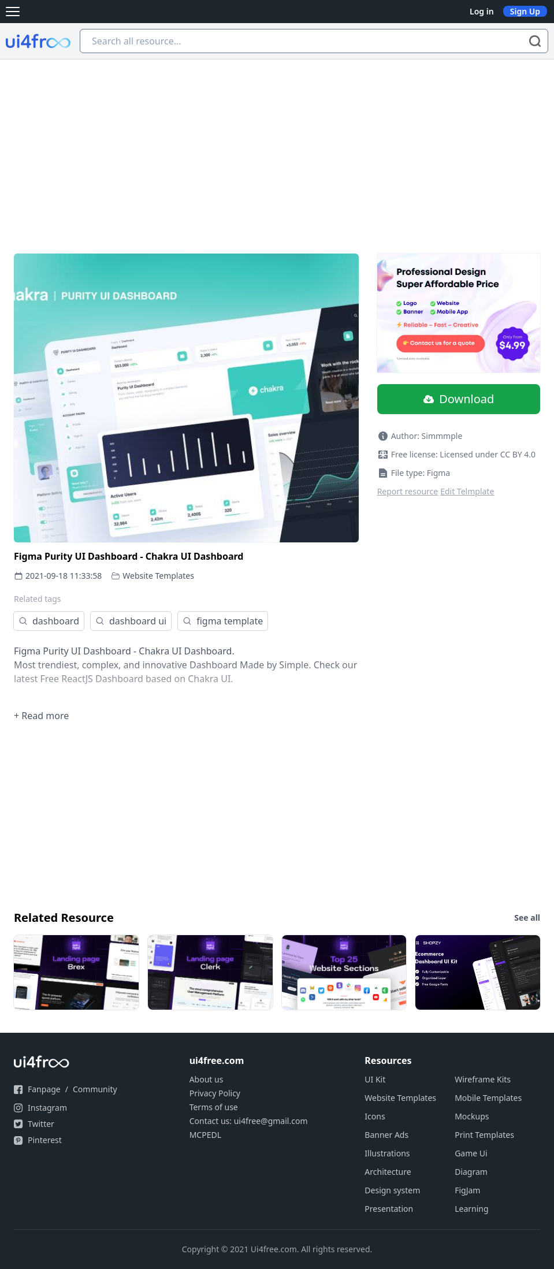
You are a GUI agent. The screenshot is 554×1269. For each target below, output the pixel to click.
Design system (392, 1190)
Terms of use (213, 1106)
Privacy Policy (214, 1093)
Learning (471, 1208)
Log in (482, 11)
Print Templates (484, 1134)
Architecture (388, 1171)
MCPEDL (205, 1134)
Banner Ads (386, 1134)
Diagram (471, 1171)
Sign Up (525, 11)
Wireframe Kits (483, 1079)
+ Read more (41, 715)
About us (206, 1079)
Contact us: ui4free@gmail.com (248, 1120)
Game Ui (471, 1153)
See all (527, 917)
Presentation (389, 1208)
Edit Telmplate (467, 491)
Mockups (472, 1116)
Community (95, 1089)
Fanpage (44, 1089)
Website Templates (158, 575)
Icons (375, 1116)
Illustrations (387, 1153)
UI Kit (375, 1079)
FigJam (467, 1190)
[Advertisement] (277, 146)
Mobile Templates (488, 1097)
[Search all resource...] (314, 41)
